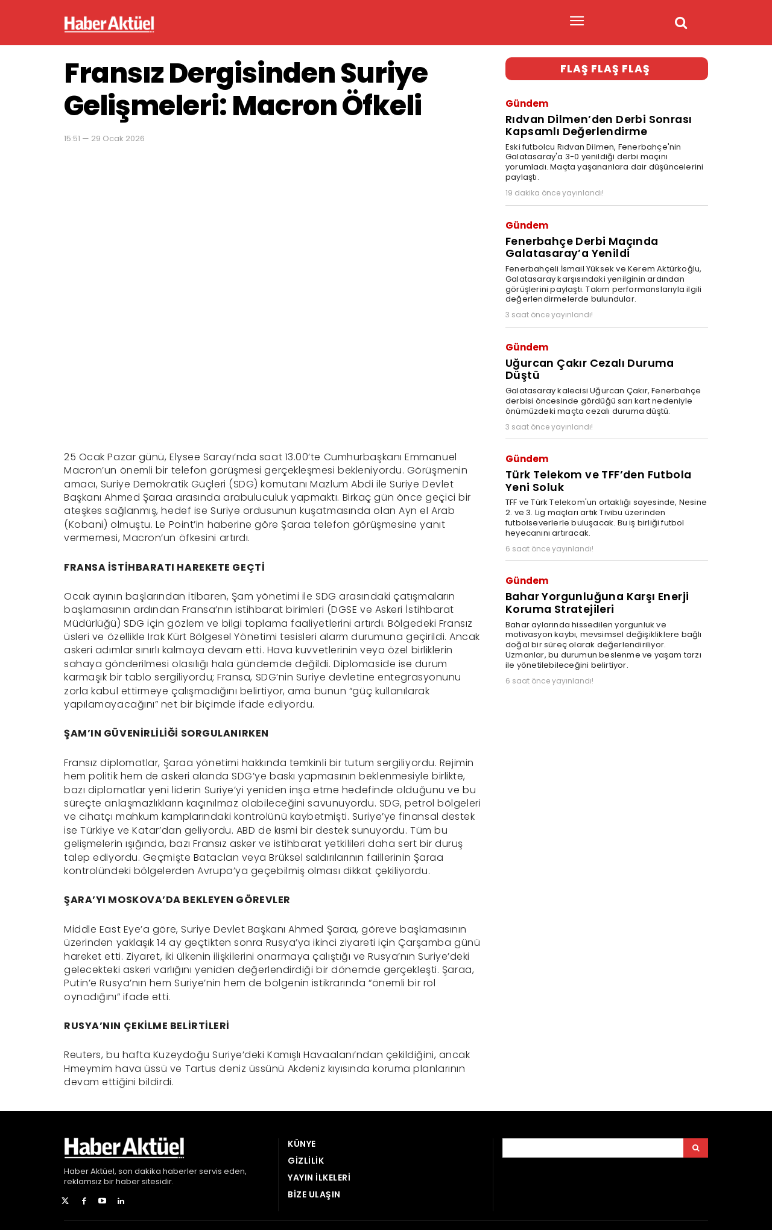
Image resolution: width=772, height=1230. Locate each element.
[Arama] (695, 1148)
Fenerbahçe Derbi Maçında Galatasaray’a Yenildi (580, 241)
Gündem (526, 102)
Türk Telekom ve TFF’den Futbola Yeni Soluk (596, 456)
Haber (76, 1171)
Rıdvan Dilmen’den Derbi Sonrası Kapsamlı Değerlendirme (595, 122)
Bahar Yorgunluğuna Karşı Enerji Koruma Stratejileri (593, 575)
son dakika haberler (157, 1171)
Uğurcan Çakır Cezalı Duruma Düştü (604, 354)
